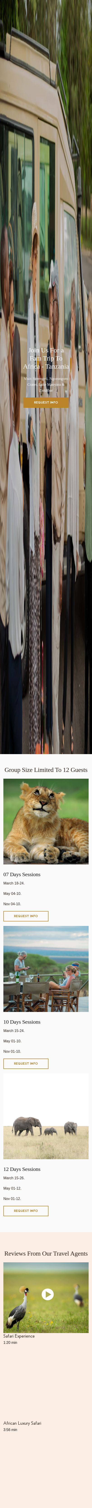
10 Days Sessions (21, 1022)
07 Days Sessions (21, 874)
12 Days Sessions (21, 1169)
